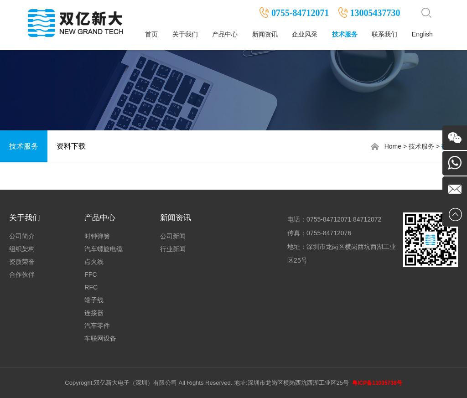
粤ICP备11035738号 (377, 383)
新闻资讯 (265, 34)
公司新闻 (173, 236)
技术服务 (345, 34)
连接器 (94, 312)
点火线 (94, 261)
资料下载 (71, 146)
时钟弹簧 (97, 236)
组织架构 (22, 249)
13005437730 (375, 13)
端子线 (94, 300)
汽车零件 (97, 325)
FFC (90, 274)
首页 (151, 34)
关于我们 (185, 34)
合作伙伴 (22, 274)
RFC (91, 287)
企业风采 (304, 34)
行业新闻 (173, 249)
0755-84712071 (300, 13)
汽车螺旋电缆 (103, 249)
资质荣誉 (22, 261)
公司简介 (22, 236)
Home (392, 146)
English (422, 34)
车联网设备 (100, 338)
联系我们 (384, 34)
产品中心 (225, 34)
